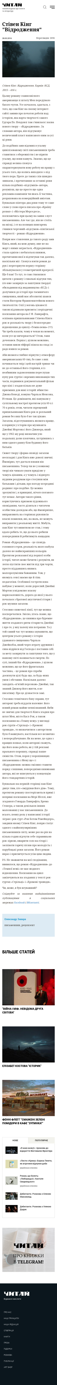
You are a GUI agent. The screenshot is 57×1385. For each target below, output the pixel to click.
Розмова (8, 1355)
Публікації (9, 1361)
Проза (7, 1343)
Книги (7, 1336)
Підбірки (8, 1349)
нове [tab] (15, 1140)
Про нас (7, 1312)
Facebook (19, 902)
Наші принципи (11, 1318)
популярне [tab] (41, 1140)
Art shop (8, 1367)
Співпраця (9, 1330)
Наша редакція (11, 1324)
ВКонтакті (33, 902)
